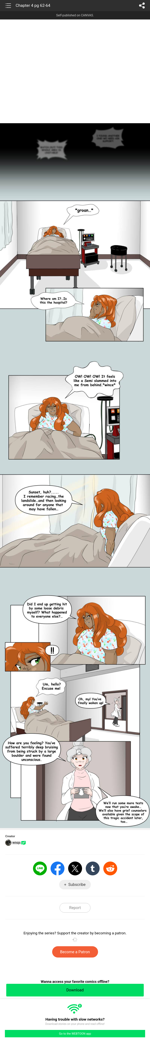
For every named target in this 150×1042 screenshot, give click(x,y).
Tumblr (93, 868)
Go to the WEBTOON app (75, 1033)
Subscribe (77, 884)
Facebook (57, 868)
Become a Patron (75, 952)
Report (75, 907)
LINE (40, 868)
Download (75, 990)
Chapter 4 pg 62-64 (33, 5)
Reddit (110, 868)
